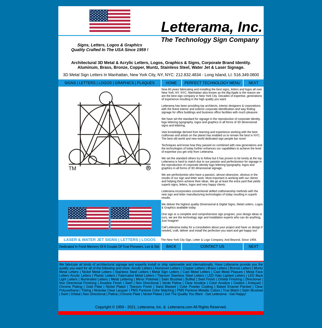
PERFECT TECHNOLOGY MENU (212, 83)
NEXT (254, 83)
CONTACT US (212, 246)
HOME (171, 83)
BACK (171, 246)
